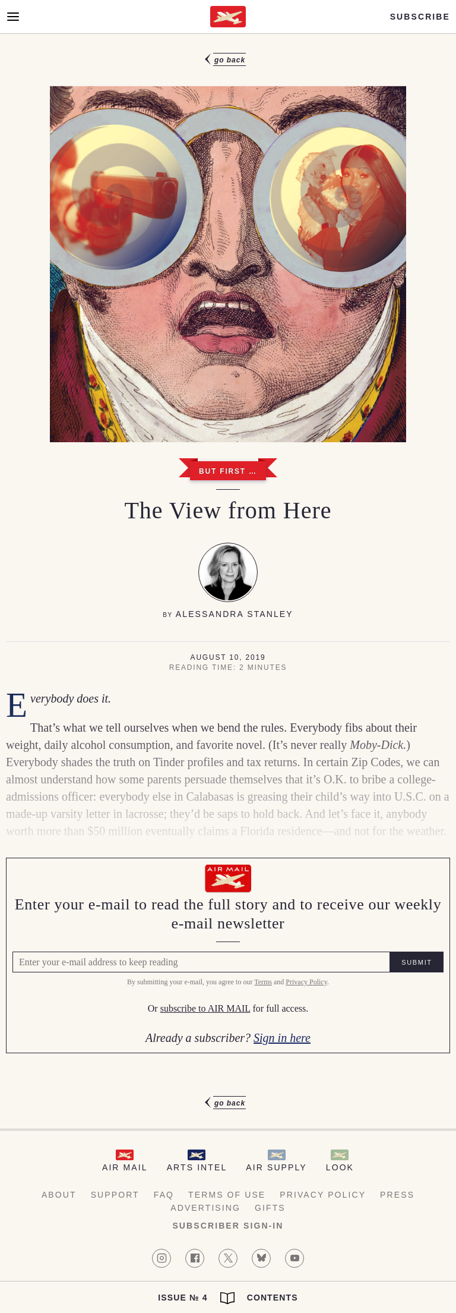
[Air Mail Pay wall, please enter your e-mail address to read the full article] (228, 955)
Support (115, 1195)
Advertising (205, 1208)
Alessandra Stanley (234, 614)
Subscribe (420, 16)
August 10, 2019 (228, 657)
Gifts (270, 1208)
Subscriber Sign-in (227, 1225)
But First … (228, 471)
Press (397, 1195)
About (59, 1195)
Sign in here (282, 1037)
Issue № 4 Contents (227, 1298)
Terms (263, 982)
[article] (228, 581)
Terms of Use (226, 1195)
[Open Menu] (13, 17)
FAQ (164, 1195)
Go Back (229, 60)
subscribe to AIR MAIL (205, 1009)
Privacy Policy (306, 982)
